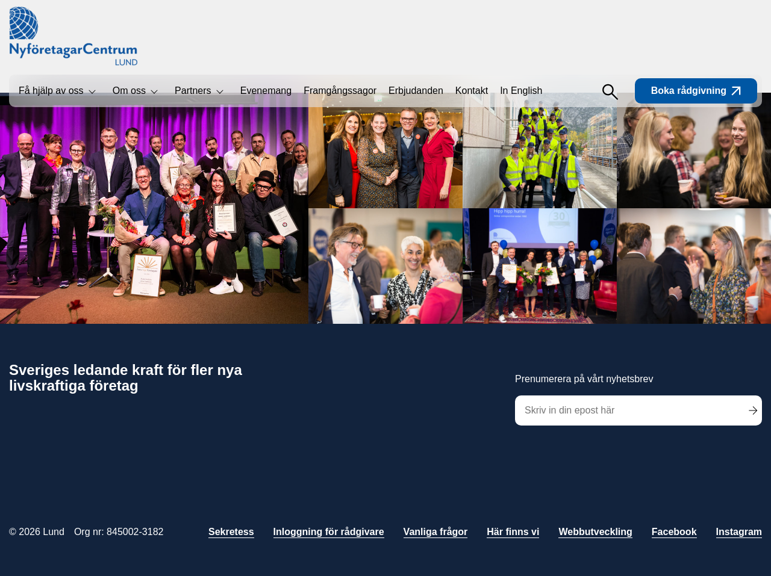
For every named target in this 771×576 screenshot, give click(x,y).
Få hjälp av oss (51, 90)
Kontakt (471, 90)
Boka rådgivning (696, 90)
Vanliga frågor (436, 532)
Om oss (129, 90)
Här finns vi (513, 532)
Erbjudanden (416, 90)
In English (521, 90)
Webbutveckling (595, 532)
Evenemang (266, 90)
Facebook (674, 532)
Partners (193, 90)
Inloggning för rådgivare (328, 532)
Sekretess (231, 532)
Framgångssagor (340, 90)
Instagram (739, 532)
